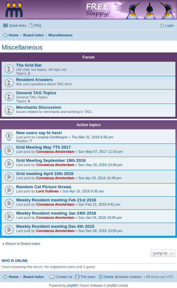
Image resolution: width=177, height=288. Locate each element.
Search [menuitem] (171, 35)
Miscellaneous (22, 47)
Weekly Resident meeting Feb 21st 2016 (56, 200)
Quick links (17, 25)
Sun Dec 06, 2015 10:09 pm (100, 231)
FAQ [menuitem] (37, 25)
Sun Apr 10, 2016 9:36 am (83, 191)
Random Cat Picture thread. (44, 186)
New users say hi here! (39, 132)
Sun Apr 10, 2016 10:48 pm (99, 178)
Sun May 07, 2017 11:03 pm (100, 151)
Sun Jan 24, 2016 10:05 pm (100, 217)
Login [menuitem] (169, 25)
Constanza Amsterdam (55, 151)
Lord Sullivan (47, 191)
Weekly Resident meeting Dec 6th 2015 (55, 226)
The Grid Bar (29, 65)
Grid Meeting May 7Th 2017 (43, 147)
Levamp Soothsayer (52, 137)
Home (14, 277)
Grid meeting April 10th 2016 (44, 173)
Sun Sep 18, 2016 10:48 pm (100, 165)
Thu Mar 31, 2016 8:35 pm (92, 137)
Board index (33, 277)
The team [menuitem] (87, 277)
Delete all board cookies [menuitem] (122, 277)
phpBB (72, 285)
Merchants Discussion (38, 107)
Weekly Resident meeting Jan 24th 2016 (56, 213)
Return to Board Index (22, 244)
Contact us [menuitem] (63, 277)
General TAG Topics (36, 92)
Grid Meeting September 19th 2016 (51, 160)
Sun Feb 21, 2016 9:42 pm (99, 204)
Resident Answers (34, 79)
